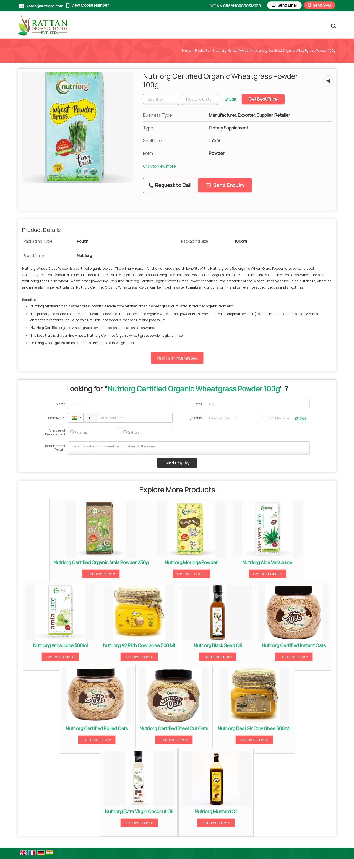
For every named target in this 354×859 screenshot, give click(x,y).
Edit (230, 99)
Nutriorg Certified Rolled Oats (97, 728)
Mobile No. (56, 418)
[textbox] (200, 99)
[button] (90, 5)
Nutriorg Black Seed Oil (218, 645)
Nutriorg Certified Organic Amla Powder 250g (101, 562)
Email (198, 404)
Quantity (195, 418)
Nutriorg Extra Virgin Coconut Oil (139, 811)
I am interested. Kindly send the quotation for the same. (189, 448)
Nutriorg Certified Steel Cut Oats (174, 728)
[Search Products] (332, 26)
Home (186, 50)
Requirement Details (55, 448)
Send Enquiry (225, 185)
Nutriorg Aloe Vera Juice (267, 562)
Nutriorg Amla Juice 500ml (60, 645)
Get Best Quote (101, 574)
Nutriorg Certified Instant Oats (294, 645)
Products (202, 50)
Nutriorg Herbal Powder (231, 50)
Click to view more (159, 166)
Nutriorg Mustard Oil (216, 811)
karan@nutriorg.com (45, 6)
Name (60, 404)
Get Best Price (263, 99)
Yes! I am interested (177, 358)
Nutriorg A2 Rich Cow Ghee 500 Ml (139, 645)
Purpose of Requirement (55, 432)
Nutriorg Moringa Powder (191, 562)
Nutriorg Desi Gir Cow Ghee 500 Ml (254, 728)
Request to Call (170, 185)
